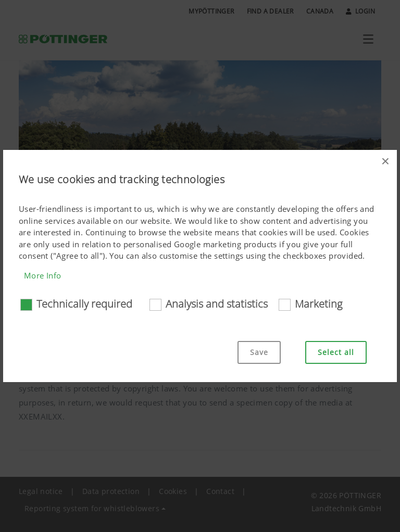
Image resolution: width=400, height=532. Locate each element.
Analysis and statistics (217, 304)
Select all (336, 352)
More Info (42, 275)
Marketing (318, 304)
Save (259, 352)
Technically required (84, 304)
